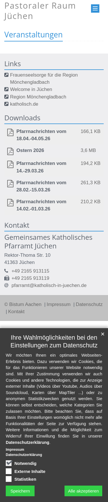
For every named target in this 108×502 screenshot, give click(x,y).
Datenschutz (89, 304)
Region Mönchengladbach (38, 97)
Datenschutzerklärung (27, 442)
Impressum (59, 304)
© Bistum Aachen (23, 304)
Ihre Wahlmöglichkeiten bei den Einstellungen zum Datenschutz (53, 341)
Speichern (20, 490)
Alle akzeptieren (83, 490)
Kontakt (16, 311)
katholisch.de (24, 104)
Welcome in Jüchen (31, 89)
